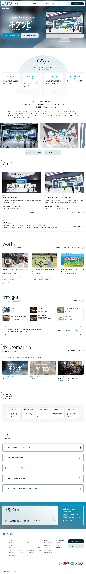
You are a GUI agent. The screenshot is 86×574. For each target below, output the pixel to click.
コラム (58, 4)
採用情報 (64, 4)
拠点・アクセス (47, 550)
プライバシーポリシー (6, 571)
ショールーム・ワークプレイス (15, 550)
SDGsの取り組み (60, 540)
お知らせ (53, 4)
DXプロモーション (13, 558)
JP (15, 4)
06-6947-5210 (74, 518)
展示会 (10, 545)
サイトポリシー (15, 571)
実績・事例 (41, 4)
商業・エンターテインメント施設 (16, 553)
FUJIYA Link (11, 543)
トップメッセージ (48, 543)
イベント (11, 548)
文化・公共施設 (12, 555)
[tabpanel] (15, 266)
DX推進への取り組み (48, 553)
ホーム (3, 8)
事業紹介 (35, 4)
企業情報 (47, 4)
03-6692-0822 (74, 515)
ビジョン (46, 548)
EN (17, 4)
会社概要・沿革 (47, 545)
